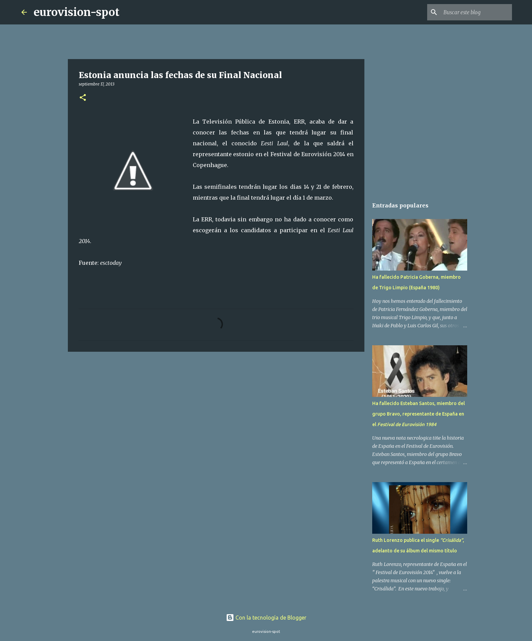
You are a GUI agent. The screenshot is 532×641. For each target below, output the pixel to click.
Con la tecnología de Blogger (266, 618)
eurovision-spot (76, 12)
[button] (83, 98)
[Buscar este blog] (476, 12)
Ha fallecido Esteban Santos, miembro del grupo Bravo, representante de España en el (418, 414)
